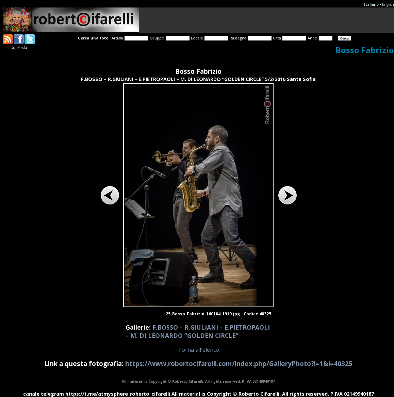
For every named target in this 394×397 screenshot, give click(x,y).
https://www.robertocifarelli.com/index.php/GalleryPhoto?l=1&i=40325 (238, 363)
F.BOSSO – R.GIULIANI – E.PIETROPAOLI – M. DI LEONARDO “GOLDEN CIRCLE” (198, 331)
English (388, 4)
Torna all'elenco (198, 349)
